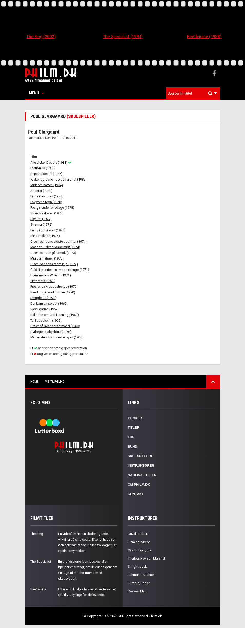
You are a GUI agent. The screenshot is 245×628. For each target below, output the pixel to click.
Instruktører (141, 465)
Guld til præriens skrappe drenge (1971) (59, 270)
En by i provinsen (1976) (47, 230)
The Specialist (40, 561)
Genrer (135, 418)
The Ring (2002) (41, 36)
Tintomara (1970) (42, 281)
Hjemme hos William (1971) (50, 275)
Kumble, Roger (139, 583)
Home (34, 381)
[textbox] (194, 93)
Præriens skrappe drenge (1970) (54, 286)
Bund (133, 446)
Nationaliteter (142, 475)
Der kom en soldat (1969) (49, 303)
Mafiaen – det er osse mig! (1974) (55, 247)
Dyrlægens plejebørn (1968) (50, 332)
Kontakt (136, 494)
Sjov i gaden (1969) (44, 309)
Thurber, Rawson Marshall (147, 558)
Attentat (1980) (41, 191)
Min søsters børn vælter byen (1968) (56, 337)
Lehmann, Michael (141, 575)
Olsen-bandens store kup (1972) (54, 264)
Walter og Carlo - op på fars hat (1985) (58, 179)
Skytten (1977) (41, 219)
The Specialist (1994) (123, 36)
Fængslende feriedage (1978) (52, 208)
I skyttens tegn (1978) (46, 202)
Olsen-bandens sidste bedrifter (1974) (58, 241)
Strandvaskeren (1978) (47, 213)
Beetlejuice (38, 589)
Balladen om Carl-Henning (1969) (54, 315)
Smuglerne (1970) (43, 298)
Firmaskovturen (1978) (46, 196)
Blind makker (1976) (45, 236)
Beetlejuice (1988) (204, 36)
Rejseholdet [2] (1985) (46, 174)
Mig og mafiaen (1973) (47, 258)
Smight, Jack (137, 567)
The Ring (36, 534)
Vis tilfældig (55, 381)
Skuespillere (140, 456)
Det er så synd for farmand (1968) (55, 326)
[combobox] (193, 93)
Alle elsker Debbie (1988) (51, 162)
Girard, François (139, 550)
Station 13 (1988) (42, 168)
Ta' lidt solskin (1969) (46, 320)
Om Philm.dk (139, 484)
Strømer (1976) (41, 224)
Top (131, 437)
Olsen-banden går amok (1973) (53, 253)
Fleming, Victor (139, 542)
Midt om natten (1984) (46, 185)
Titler (134, 428)
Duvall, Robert (138, 534)
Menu (36, 93)
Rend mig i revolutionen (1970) (52, 292)
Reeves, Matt (137, 591)
